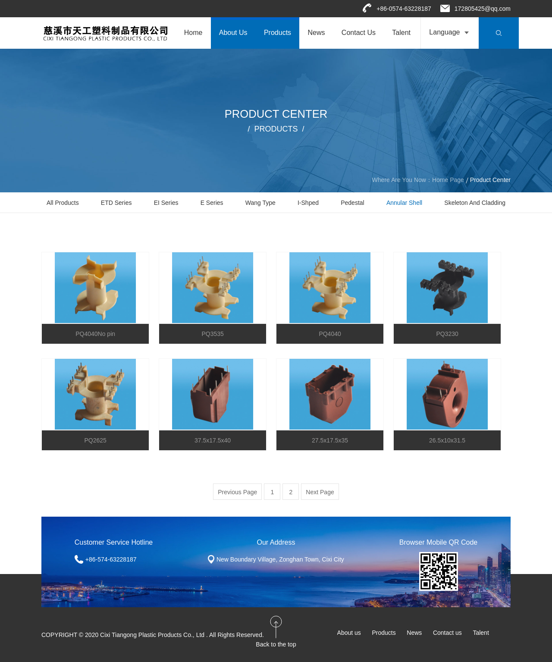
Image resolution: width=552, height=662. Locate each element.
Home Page (448, 179)
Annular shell (404, 202)
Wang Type (260, 202)
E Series (212, 202)
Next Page (320, 492)
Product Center (490, 179)
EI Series (166, 202)
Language (444, 32)
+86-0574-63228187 (403, 8)
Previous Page (237, 492)
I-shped (308, 202)
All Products (63, 202)
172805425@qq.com (483, 8)
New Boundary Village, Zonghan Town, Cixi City (280, 559)
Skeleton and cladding (474, 202)
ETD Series (116, 202)
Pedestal (352, 202)
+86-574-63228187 (111, 559)
